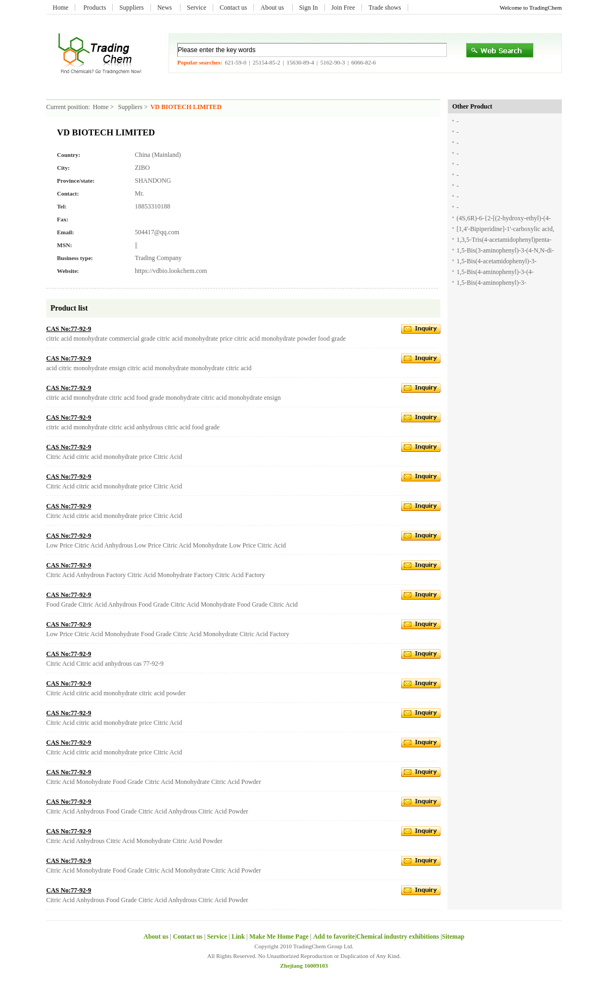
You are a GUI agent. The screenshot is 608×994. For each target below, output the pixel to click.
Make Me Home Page (278, 936)
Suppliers (131, 7)
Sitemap (453, 936)
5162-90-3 (332, 62)
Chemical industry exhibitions (398, 936)
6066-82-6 (363, 62)
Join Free (343, 7)
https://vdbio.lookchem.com (171, 271)
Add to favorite (334, 936)
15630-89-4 (300, 62)
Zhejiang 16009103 (304, 965)
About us (273, 7)
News (165, 7)
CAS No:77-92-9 (68, 329)
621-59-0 (235, 62)
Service (196, 7)
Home (60, 7)
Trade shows (384, 7)
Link (238, 936)
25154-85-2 (266, 62)
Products (94, 7)
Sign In (308, 7)
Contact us (233, 7)
